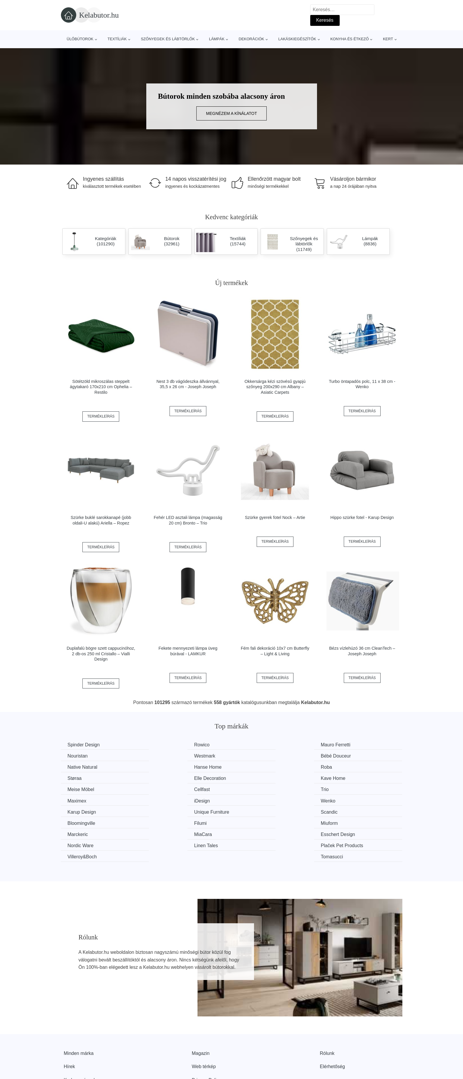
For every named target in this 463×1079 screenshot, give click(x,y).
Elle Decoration (259, 766)
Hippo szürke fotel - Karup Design (362, 517)
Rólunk (327, 1018)
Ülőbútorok (80, 39)
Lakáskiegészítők (297, 39)
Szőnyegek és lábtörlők (168, 39)
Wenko (163, 788)
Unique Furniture (348, 788)
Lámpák (217, 39)
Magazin (201, 1018)
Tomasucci (342, 822)
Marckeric (78, 810)
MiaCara (164, 810)
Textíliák (117, 39)
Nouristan (341, 744)
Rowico (163, 744)
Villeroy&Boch (258, 822)
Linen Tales (80, 822)
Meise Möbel (81, 777)
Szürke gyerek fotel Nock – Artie (275, 517)
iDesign (76, 788)
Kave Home (343, 766)
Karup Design (257, 788)
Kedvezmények (80, 1045)
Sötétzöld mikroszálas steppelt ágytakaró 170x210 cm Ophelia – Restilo (101, 387)
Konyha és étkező (349, 39)
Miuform (339, 799)
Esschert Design (260, 810)
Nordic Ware (344, 810)
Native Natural (258, 755)
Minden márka (79, 1018)
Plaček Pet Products (177, 822)
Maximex (340, 777)
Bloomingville (169, 799)
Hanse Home (345, 755)
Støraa (163, 766)
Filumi (249, 799)
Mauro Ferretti (258, 744)
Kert (388, 39)
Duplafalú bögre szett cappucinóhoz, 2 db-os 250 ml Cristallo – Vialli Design (101, 653)
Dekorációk (251, 39)
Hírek (69, 1031)
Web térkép (204, 1031)
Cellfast (163, 777)
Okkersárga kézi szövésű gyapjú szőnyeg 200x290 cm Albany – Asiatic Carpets (275, 387)
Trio (247, 777)
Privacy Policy (206, 1045)
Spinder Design (84, 744)
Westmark (78, 755)
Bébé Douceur (171, 755)
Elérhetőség (332, 1031)
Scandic (76, 799)
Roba (73, 766)
